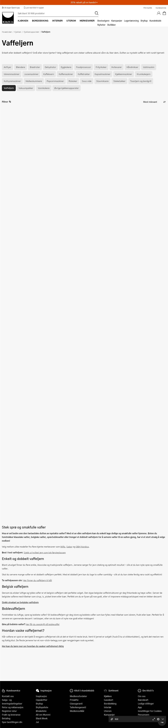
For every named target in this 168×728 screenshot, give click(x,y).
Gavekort (108, 699)
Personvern (143, 714)
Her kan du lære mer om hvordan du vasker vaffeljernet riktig (33, 646)
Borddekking (110, 703)
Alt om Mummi (43, 714)
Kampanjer (116, 20)
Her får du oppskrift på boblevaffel (42, 624)
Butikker (111, 24)
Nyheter (101, 24)
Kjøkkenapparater (31, 32)
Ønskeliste (41, 711)
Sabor (69, 546)
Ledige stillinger (146, 703)
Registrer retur (9, 711)
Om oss (141, 696)
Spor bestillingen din (12, 722)
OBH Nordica (82, 546)
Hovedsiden (7, 32)
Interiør (107, 707)
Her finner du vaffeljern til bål (37, 580)
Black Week (41, 718)
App (140, 707)
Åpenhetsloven (145, 718)
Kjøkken (17, 32)
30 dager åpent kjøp (11, 7)
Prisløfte (74, 699)
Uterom (108, 711)
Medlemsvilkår (77, 711)
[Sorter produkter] (154, 102)
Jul (37, 722)
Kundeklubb (155, 20)
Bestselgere (103, 20)
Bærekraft (143, 699)
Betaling (6, 718)
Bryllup (144, 20)
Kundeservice (161, 8)
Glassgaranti (76, 703)
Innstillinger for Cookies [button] (150, 711)
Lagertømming (131, 20)
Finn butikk (147, 8)
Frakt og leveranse (11, 714)
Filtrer (6, 102)
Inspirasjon (41, 696)
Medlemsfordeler (78, 696)
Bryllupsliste (42, 707)
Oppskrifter (41, 699)
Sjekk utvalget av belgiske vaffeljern (20, 602)
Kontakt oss (8, 696)
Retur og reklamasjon (12, 707)
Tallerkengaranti (78, 707)
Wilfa (62, 546)
